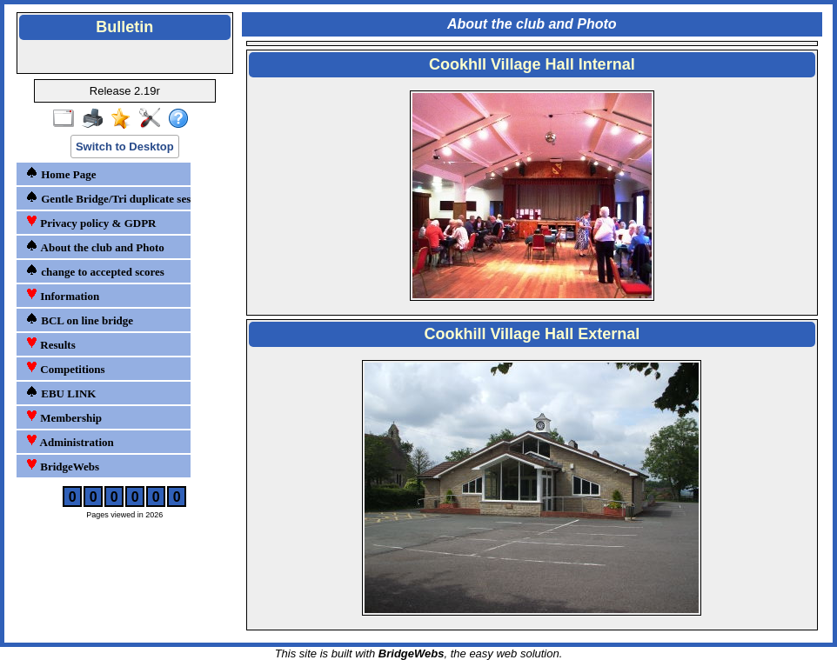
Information (62, 295)
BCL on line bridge (79, 319)
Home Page (60, 173)
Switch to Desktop (125, 146)
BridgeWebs (62, 465)
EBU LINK (60, 392)
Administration (69, 441)
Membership (63, 417)
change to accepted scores (94, 270)
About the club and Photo (94, 246)
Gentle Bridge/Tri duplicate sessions (106, 197)
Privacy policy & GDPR (90, 222)
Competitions (65, 368)
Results (50, 344)
